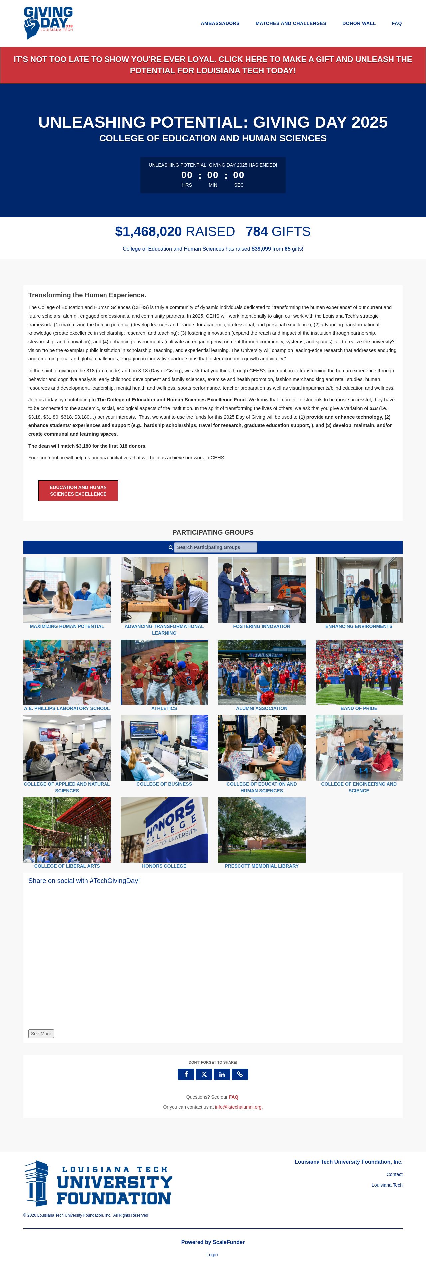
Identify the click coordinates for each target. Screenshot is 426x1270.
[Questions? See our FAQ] (233, 1097)
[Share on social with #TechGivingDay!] (213, 961)
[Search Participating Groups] (215, 547)
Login (212, 1254)
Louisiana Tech (387, 1185)
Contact (395, 1174)
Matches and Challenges (291, 23)
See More (41, 1033)
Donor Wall (359, 23)
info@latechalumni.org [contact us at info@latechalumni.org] (238, 1107)
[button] (240, 1074)
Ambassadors (220, 23)
